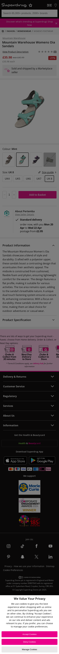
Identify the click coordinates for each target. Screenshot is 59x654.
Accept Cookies (29, 634)
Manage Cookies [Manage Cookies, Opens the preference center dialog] (29, 649)
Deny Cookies (29, 642)
